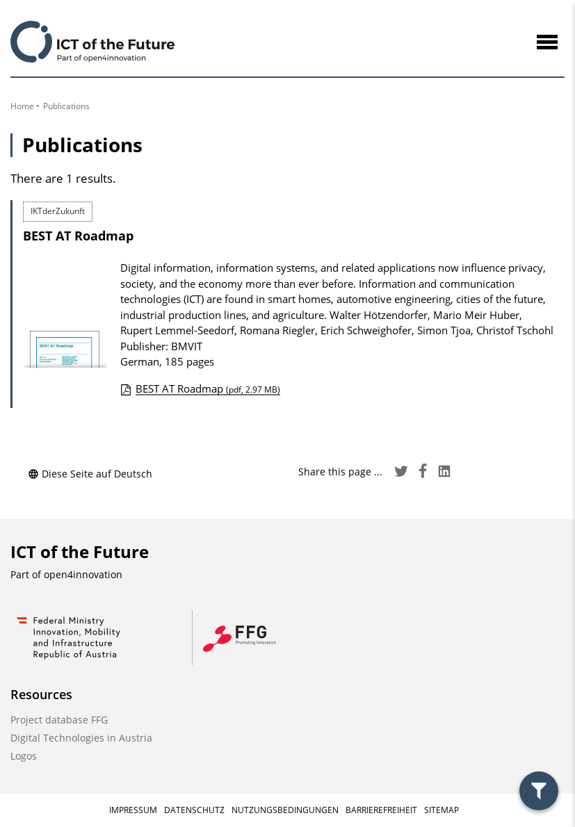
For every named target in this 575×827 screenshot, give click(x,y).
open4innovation (83, 574)
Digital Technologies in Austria (81, 737)
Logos (23, 755)
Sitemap (441, 810)
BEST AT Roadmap (78, 235)
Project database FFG (59, 719)
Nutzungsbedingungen (285, 810)
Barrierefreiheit (381, 810)
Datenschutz (194, 810)
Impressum (133, 810)
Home (22, 106)
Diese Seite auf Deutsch (90, 473)
